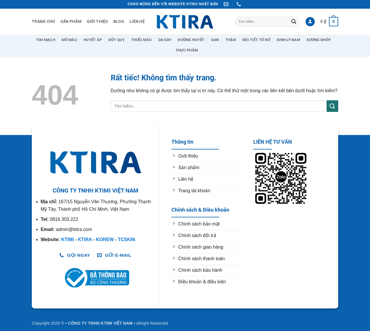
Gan (215, 40)
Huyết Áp (93, 40)
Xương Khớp (318, 40)
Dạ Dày (165, 40)
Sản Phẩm (71, 21)
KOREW (105, 239)
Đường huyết (191, 40)
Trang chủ (43, 21)
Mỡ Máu (69, 40)
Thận (230, 40)
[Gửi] (294, 22)
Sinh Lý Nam (288, 40)
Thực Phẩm (186, 50)
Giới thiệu (97, 21)
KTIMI (67, 239)
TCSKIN (126, 239)
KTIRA (85, 239)
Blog (118, 21)
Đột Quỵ (116, 40)
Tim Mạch (45, 40)
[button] (310, 22)
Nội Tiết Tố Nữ (256, 40)
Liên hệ (137, 21)
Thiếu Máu (141, 40)
